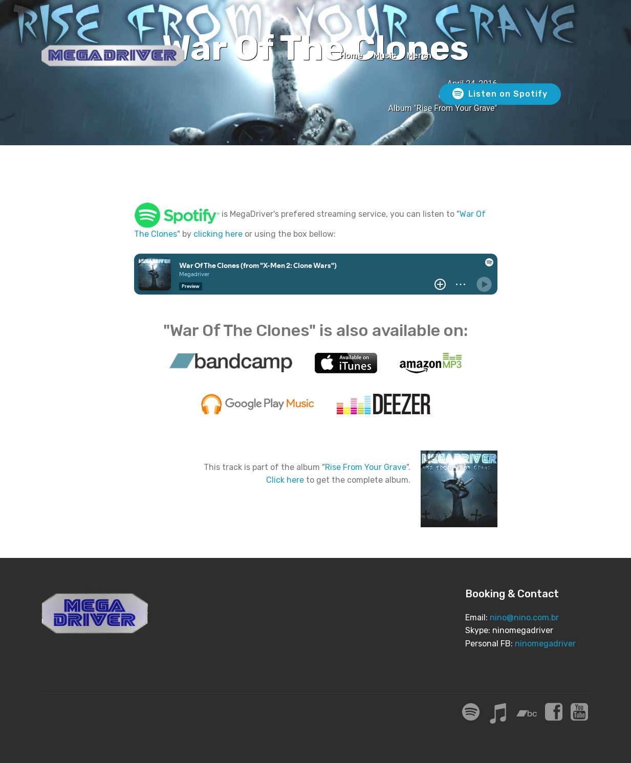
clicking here (218, 234)
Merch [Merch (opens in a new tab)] (419, 55)
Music (385, 55)
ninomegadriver (545, 643)
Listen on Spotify (500, 94)
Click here (285, 480)
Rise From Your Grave (365, 467)
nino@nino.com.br (524, 617)
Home (351, 55)
